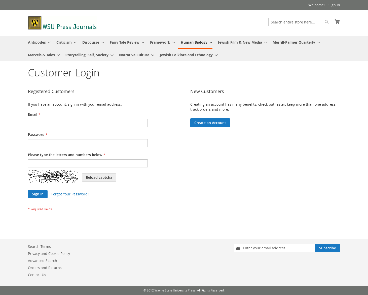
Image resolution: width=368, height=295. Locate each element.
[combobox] (299, 22)
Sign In (334, 5)
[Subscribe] (327, 248)
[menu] (184, 48)
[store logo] (62, 23)
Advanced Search (42, 260)
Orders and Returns (45, 267)
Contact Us (37, 274)
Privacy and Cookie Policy (49, 253)
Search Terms (39, 246)
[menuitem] (38, 42)
